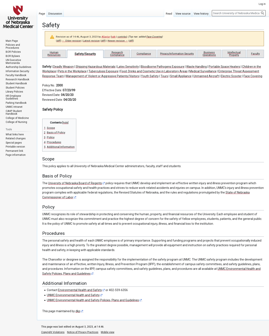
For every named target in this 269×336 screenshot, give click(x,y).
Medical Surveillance (202, 71)
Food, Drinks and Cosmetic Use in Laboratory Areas (153, 71)
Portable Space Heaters (224, 66)
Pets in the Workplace (72, 71)
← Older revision (71, 40)
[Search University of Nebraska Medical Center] (239, 13)
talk (113, 36)
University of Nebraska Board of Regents (75, 183)
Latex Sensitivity (128, 66)
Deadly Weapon (63, 66)
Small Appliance (180, 76)
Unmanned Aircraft (206, 76)
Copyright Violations (53, 332)
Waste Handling (196, 66)
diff (59, 40)
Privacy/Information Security (177, 53)
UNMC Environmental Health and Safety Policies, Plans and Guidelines (93, 300)
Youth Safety (150, 76)
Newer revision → (118, 40)
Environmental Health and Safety (80, 290)
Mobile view (107, 332)
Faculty (255, 53)
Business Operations (209, 53)
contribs (122, 36)
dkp (77, 311)
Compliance (144, 53)
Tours (164, 76)
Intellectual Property (234, 53)
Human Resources (54, 53)
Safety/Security (85, 54)
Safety (46, 66)
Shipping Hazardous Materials (95, 66)
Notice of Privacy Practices (82, 332)
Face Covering (154, 36)
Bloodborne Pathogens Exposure (162, 66)
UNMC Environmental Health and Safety (73, 295)
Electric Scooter (231, 76)
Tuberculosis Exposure (103, 71)
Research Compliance (117, 53)
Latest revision (91, 40)
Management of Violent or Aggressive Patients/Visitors (102, 76)
